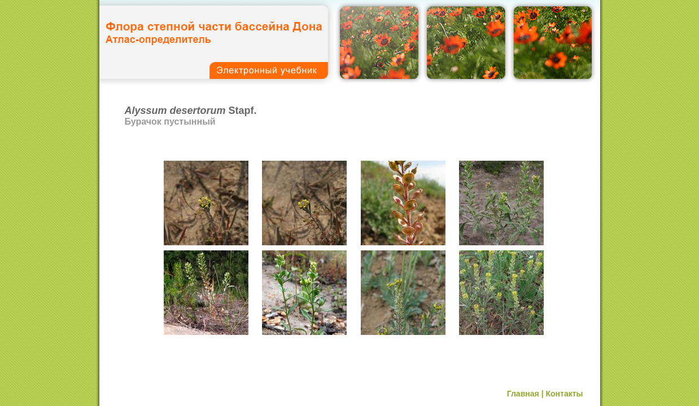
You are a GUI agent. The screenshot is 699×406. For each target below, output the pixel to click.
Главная (523, 393)
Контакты (564, 393)
